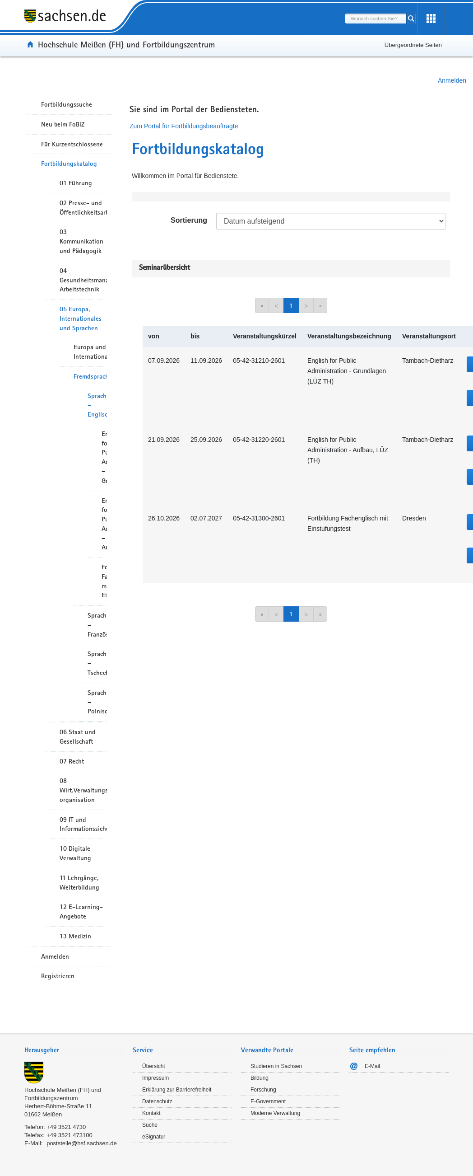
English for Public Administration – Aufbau (104, 524)
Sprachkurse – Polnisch (97, 702)
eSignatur (153, 1137)
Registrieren (57, 976)
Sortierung (189, 220)
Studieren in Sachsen (276, 1066)
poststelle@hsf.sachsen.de (81, 1143)
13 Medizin (75, 936)
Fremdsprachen (90, 376)
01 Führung (76, 183)
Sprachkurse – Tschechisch (97, 663)
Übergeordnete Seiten (413, 45)
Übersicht (153, 1066)
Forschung (263, 1090)
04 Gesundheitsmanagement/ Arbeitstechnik (83, 280)
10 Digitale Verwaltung (75, 853)
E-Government (268, 1101)
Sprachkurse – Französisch (97, 624)
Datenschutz (157, 1101)
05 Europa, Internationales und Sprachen (81, 318)
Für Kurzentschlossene (72, 144)
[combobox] (375, 18)
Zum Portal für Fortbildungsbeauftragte (184, 126)
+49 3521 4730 (66, 1127)
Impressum (155, 1078)
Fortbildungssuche (66, 104)
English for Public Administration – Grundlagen (104, 457)
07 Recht (72, 761)
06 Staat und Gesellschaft (78, 736)
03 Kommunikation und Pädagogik (81, 241)
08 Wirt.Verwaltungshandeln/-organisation (83, 790)
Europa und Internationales (90, 352)
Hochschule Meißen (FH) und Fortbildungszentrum (126, 44)
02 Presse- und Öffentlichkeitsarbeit (83, 207)
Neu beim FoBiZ (63, 124)
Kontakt (151, 1113)
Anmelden (452, 80)
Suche (150, 1125)
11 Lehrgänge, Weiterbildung (79, 882)
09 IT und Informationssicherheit (83, 824)
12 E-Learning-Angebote (81, 911)
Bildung (259, 1078)
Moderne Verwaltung (275, 1113)
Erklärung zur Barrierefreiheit (176, 1090)
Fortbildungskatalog (69, 163)
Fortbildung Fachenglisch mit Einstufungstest (104, 581)
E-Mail (372, 1066)
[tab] (74, 1051)
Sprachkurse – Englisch (97, 405)
